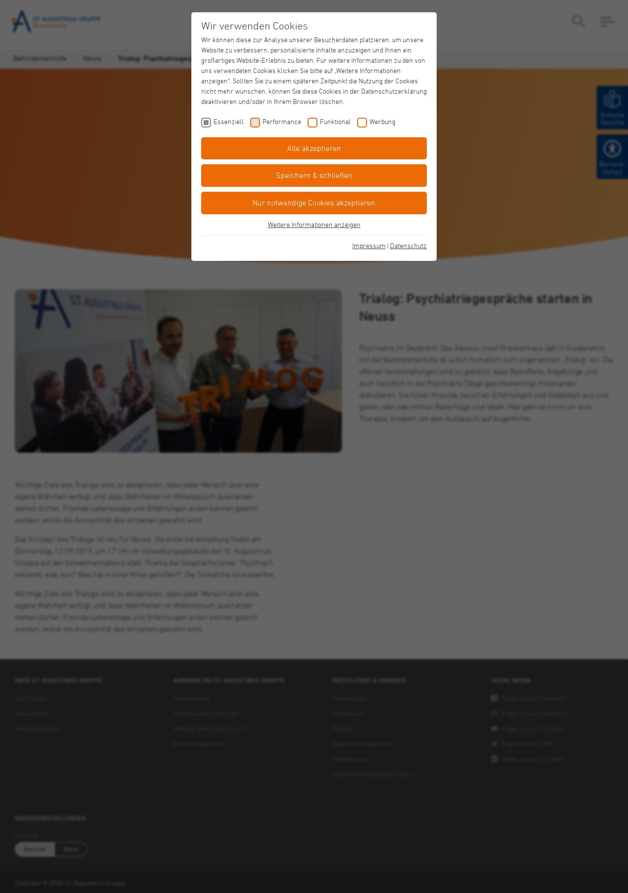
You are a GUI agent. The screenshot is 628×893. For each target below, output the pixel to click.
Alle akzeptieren (314, 148)
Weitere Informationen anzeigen (314, 224)
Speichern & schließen (314, 175)
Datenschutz (408, 245)
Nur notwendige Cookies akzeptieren (314, 202)
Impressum (369, 245)
